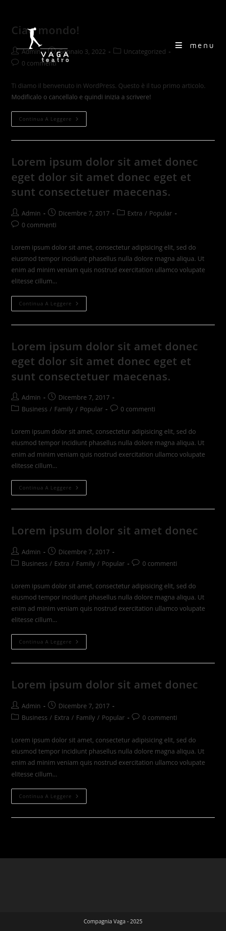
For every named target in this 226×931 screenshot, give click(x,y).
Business (35, 409)
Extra (135, 213)
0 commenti (39, 225)
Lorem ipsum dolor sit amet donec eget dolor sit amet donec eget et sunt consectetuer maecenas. (104, 176)
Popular (160, 213)
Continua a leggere (53, 121)
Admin (31, 213)
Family (63, 409)
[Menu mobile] (195, 45)
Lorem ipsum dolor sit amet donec (104, 530)
